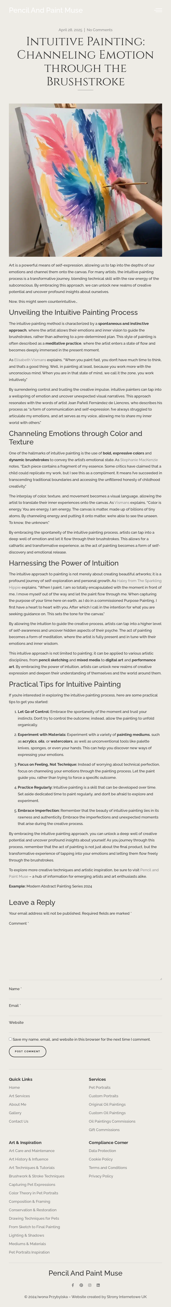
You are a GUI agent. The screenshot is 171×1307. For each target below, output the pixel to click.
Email (15, 1005)
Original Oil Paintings (107, 1104)
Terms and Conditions (108, 1167)
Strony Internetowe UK (127, 1297)
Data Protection (102, 1150)
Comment (19, 923)
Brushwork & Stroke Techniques (36, 1176)
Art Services (20, 1096)
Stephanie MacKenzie (139, 460)
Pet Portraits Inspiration (29, 1252)
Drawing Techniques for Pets (34, 1218)
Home (14, 1087)
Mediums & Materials (27, 1244)
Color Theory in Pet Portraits (33, 1193)
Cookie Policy (101, 1159)
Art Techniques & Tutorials (32, 1167)
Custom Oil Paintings (107, 1113)
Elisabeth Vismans (30, 360)
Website (16, 1022)
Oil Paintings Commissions (112, 1121)
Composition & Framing (29, 1201)
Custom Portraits (103, 1096)
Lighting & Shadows (26, 1235)
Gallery (15, 1113)
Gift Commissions (104, 1130)
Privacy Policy (101, 1176)
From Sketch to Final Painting (34, 1227)
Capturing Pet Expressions (32, 1184)
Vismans (121, 502)
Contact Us (18, 1121)
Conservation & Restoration (33, 1210)
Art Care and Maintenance (32, 1150)
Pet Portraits (99, 1087)
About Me (17, 1104)
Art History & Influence (28, 1159)
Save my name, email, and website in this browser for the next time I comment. (82, 1039)
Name (15, 989)
